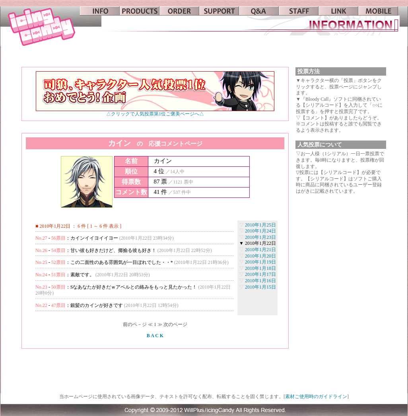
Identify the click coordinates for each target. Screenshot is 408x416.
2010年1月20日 (260, 256)
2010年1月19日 (260, 262)
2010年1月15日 (260, 287)
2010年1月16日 (260, 280)
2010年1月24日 (260, 231)
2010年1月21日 (260, 249)
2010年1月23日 (260, 237)
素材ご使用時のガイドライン (316, 396)
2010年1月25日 (260, 225)
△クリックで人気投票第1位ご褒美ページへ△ (155, 112)
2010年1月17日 (260, 274)
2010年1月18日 (260, 268)
